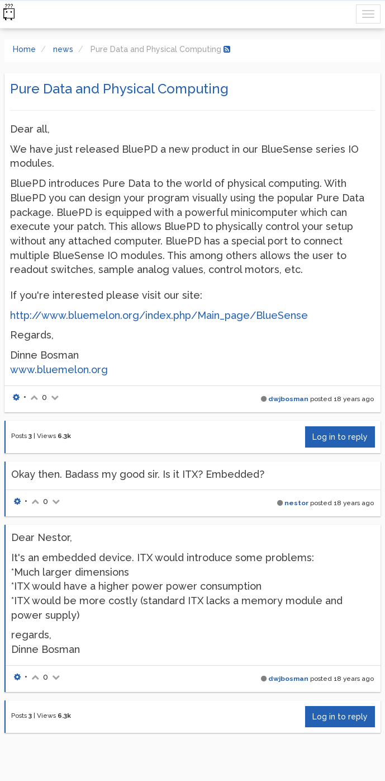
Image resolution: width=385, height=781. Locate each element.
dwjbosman (288, 399)
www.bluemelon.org (59, 369)
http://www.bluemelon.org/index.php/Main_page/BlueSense (159, 315)
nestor (296, 503)
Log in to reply (340, 436)
